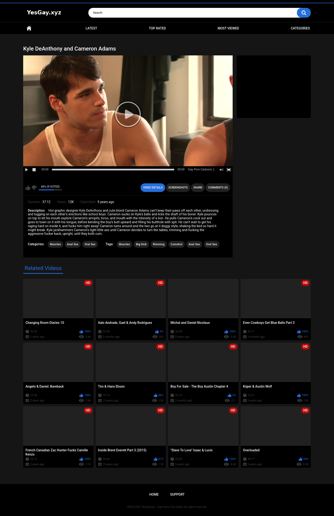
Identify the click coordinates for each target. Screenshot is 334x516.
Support (177, 494)
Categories (300, 28)
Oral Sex (90, 244)
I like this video (28, 187)
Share (197, 187)
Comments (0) (218, 187)
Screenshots (178, 187)
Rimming (158, 244)
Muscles (55, 244)
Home (29, 28)
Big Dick (141, 244)
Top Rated (157, 28)
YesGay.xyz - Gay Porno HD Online (162, 507)
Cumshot (177, 244)
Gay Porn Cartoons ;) (201, 169)
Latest (91, 28)
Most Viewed (228, 28)
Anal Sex (72, 244)
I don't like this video (34, 187)
